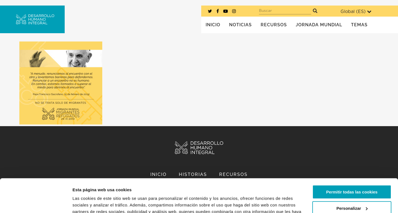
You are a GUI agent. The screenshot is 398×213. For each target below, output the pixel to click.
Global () (356, 11)
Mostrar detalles (88, 202)
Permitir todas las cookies (352, 160)
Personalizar (352, 176)
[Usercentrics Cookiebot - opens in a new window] (36, 202)
